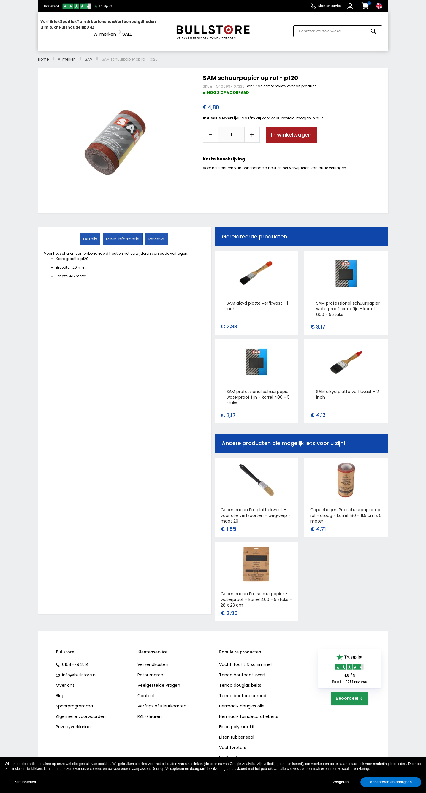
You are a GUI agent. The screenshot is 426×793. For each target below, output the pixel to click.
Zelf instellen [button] (25, 782)
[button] (351, 6)
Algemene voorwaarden (81, 711)
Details (91, 233)
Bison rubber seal (236, 732)
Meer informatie (123, 233)
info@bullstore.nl (78, 669)
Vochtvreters (232, 742)
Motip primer (232, 753)
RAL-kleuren (149, 711)
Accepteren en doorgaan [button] (391, 782)
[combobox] (337, 28)
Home (43, 53)
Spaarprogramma (74, 701)
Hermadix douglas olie (242, 701)
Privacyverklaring (73, 721)
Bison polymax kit (237, 721)
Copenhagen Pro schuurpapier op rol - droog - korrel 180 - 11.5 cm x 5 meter (345, 510)
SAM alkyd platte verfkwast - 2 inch (347, 389)
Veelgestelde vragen (158, 680)
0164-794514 (75, 659)
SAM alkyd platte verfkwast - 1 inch (257, 300)
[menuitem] (63, 28)
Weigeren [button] (340, 782)
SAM (89, 53)
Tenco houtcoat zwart (242, 669)
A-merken (67, 53)
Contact (146, 690)
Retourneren (150, 669)
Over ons (65, 680)
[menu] (104, 28)
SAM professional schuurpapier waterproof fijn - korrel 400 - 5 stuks (258, 392)
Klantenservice (329, 6)
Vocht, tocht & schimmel (245, 659)
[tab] (91, 233)
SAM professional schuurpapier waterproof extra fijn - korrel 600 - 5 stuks (348, 303)
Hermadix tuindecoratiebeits (248, 711)
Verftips (145, 701)
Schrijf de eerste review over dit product (281, 80)
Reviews (156, 233)
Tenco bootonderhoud (242, 690)
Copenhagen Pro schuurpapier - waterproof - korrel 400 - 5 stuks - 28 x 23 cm (256, 594)
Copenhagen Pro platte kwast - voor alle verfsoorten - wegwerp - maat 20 (256, 510)
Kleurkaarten (173, 701)
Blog (60, 690)
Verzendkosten (152, 659)
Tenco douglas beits (240, 680)
